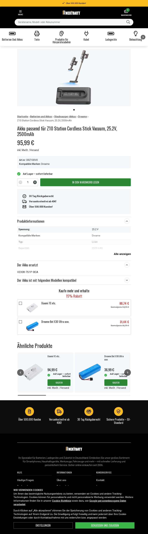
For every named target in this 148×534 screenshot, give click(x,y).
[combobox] (74, 22)
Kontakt (100, 480)
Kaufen (59, 382)
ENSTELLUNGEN (43, 525)
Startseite (22, 116)
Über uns (61, 480)
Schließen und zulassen (105, 525)
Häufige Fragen (25, 480)
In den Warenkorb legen (85, 182)
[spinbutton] (28, 182)
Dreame (82, 116)
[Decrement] (20, 182)
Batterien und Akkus (41, 116)
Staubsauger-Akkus (65, 116)
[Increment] (35, 182)
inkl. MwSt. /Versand (28, 150)
